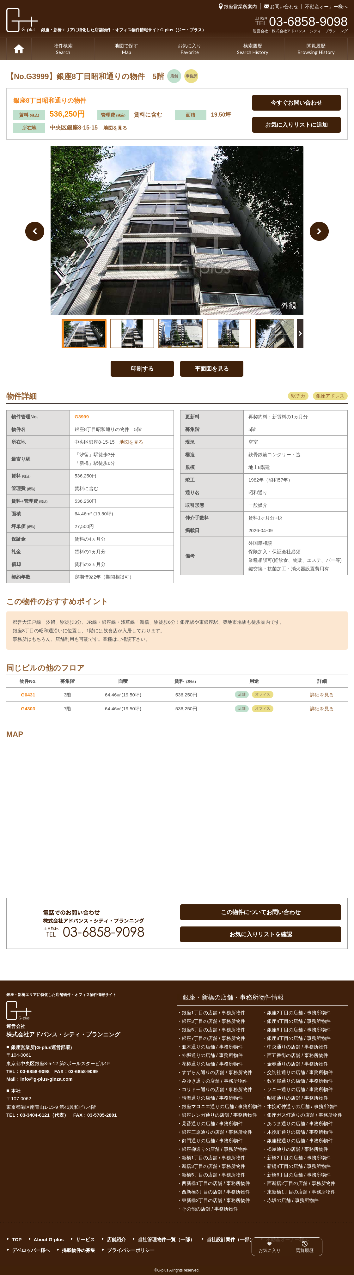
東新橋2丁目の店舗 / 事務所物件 (216, 1200)
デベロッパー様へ (31, 1250)
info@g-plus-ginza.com (46, 1079)
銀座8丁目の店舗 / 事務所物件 (299, 1038)
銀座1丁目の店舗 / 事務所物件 (213, 1012)
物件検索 (63, 49)
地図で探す (126, 49)
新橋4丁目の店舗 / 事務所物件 (299, 1166)
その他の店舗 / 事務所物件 (210, 1208)
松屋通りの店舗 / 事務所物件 (297, 1149)
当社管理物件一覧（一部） (166, 1239)
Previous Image (34, 231)
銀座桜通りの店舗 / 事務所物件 (300, 1140)
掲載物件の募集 (78, 1250)
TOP (19, 49)
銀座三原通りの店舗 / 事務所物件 (217, 1132)
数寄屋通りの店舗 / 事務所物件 (300, 1081)
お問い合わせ (284, 6)
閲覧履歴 (316, 49)
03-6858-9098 (34, 1071)
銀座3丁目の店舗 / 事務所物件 (213, 1021)
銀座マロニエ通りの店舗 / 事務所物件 (222, 1106)
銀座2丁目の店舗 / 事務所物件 (299, 1012)
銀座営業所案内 (240, 6)
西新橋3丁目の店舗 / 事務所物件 (216, 1191)
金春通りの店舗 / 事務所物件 (297, 1063)
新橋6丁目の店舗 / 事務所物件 (299, 1174)
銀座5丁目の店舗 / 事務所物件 (213, 1029)
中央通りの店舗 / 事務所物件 (297, 1046)
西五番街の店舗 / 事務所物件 (297, 1055)
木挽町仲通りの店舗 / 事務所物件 (302, 1106)
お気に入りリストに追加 (296, 125)
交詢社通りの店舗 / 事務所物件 (300, 1072)
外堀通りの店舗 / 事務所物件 (212, 1055)
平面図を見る (212, 369)
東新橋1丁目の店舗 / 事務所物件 (301, 1191)
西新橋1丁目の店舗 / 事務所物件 (216, 1183)
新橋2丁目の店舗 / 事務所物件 (299, 1157)
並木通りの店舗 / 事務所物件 (212, 1046)
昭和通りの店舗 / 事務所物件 (297, 1098)
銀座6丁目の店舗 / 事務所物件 (299, 1029)
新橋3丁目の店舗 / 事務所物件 (213, 1166)
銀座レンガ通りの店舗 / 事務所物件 (219, 1115)
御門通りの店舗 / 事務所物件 (212, 1140)
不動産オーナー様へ (326, 6)
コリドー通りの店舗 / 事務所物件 (217, 1089)
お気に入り (189, 49)
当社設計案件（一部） (230, 1239)
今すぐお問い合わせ (296, 103)
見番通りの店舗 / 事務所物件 (212, 1123)
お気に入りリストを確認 (260, 934)
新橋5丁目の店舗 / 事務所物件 (213, 1174)
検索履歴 (252, 49)
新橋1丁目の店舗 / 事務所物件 (213, 1157)
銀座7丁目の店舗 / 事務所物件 (213, 1038)
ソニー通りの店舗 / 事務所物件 (300, 1089)
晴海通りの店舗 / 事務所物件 (212, 1098)
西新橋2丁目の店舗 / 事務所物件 (301, 1183)
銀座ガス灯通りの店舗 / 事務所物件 (304, 1115)
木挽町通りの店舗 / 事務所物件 (300, 1132)
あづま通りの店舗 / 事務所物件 (300, 1123)
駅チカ (298, 395)
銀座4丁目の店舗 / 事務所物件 (299, 1021)
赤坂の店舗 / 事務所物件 (293, 1200)
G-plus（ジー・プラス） (19, 1010)
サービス (85, 1239)
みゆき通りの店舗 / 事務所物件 (214, 1081)
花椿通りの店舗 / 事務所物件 (212, 1063)
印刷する (142, 369)
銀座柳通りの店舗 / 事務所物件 (214, 1149)
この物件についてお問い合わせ (261, 912)
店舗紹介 (116, 1239)
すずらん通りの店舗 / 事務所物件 (217, 1072)
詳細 (322, 694)
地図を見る (115, 128)
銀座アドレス (330, 395)
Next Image (319, 231)
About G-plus (49, 1239)
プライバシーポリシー (131, 1250)
